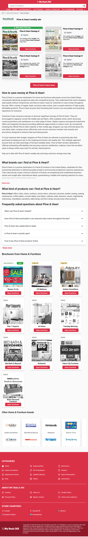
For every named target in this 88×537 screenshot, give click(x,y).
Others (34, 479)
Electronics (38, 9)
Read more (6, 183)
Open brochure (30, 49)
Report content (37, 497)
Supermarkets (25, 9)
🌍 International (36, 514)
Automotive (64, 479)
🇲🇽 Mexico (62, 511)
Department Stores (10, 475)
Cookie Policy (64, 492)
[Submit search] (84, 6)
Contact (6, 492)
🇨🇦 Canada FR (35, 511)
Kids (5, 479)
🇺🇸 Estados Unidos (9, 514)
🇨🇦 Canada (6, 511)
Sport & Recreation (66, 475)
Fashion (79, 9)
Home (8, 9)
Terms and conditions (67, 497)
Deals (14, 9)
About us (35, 492)
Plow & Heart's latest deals (44, 85)
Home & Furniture (52, 9)
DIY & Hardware (68, 9)
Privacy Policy (8, 497)
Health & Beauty (37, 475)
